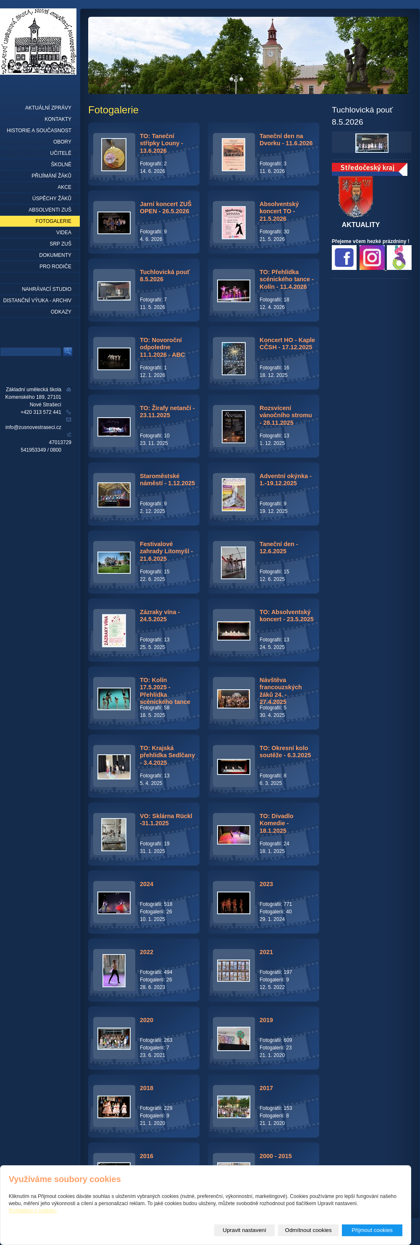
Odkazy (61, 312)
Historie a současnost (39, 130)
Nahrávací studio (46, 289)
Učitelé (60, 153)
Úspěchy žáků (51, 198)
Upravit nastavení (244, 1230)
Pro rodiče (55, 266)
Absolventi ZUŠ (50, 210)
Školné (61, 164)
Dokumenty (55, 255)
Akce (64, 187)
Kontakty (58, 119)
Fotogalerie (53, 221)
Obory (62, 142)
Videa (63, 232)
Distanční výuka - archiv (37, 300)
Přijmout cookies (372, 1230)
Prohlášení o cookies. (33, 1211)
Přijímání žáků (51, 176)
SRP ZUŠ (60, 244)
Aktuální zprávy (48, 108)
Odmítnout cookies (308, 1230)
